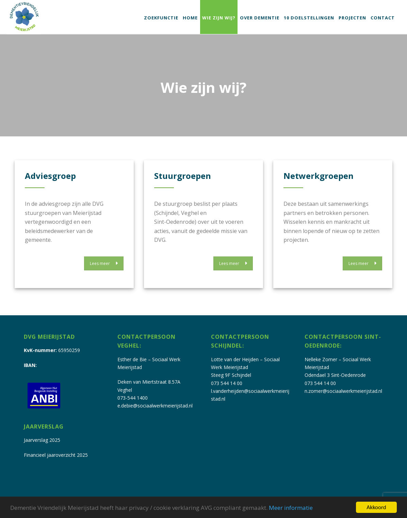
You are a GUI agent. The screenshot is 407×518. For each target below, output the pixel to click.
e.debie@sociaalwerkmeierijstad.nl (155, 405)
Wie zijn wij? (218, 18)
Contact (383, 18)
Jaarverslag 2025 (42, 440)
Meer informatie (291, 508)
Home (190, 18)
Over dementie (259, 18)
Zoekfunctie (161, 18)
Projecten (352, 18)
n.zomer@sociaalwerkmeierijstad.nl (343, 391)
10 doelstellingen (309, 18)
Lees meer (104, 263)
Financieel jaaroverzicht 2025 (56, 455)
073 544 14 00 (226, 383)
